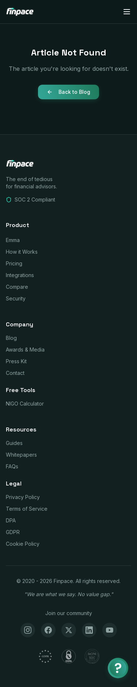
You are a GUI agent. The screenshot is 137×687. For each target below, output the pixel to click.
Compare (17, 287)
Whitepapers (21, 455)
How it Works (22, 252)
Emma (13, 240)
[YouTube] (109, 630)
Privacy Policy (23, 497)
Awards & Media (25, 349)
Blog (11, 338)
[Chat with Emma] (118, 668)
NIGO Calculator (25, 403)
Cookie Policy (22, 544)
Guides (14, 443)
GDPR (13, 532)
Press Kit (16, 361)
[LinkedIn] (89, 630)
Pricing (14, 263)
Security (16, 298)
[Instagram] (27, 630)
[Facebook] (48, 630)
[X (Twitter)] (68, 630)
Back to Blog (68, 92)
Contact (15, 373)
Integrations (20, 275)
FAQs (12, 466)
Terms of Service (26, 509)
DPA (11, 520)
